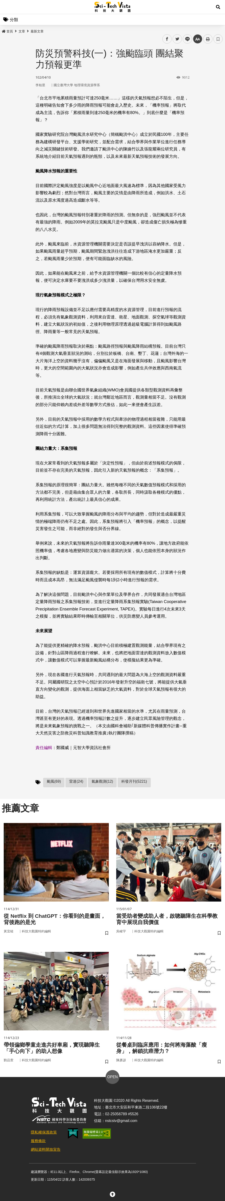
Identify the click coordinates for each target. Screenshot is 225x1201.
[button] (218, 7)
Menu (7, 7)
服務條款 (38, 1142)
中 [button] (197, 39)
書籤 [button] (218, 39)
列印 (207, 39)
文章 (22, 31)
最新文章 (37, 31)
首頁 (7, 31)
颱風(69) (54, 781)
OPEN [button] (112, 1078)
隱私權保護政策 (44, 1134)
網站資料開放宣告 (46, 1151)
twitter (177, 39)
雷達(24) (76, 781)
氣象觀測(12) (102, 781)
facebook (167, 39)
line (186, 39)
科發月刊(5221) (134, 781)
